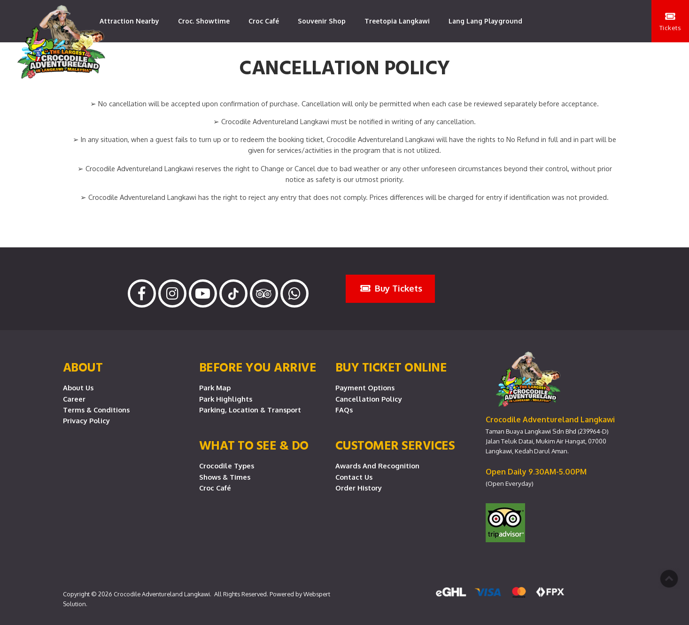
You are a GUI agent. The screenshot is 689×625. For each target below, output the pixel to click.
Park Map (215, 387)
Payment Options (365, 387)
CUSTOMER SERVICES (395, 444)
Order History (358, 487)
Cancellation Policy (368, 399)
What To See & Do (254, 444)
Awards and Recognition (377, 465)
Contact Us (353, 477)
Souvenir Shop (322, 21)
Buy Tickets (391, 288)
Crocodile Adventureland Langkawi (162, 594)
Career (74, 399)
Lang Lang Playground (485, 21)
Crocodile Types (226, 465)
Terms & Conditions (96, 409)
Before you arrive (258, 366)
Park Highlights (225, 399)
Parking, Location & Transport (250, 409)
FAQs (344, 409)
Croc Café (263, 21)
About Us (78, 387)
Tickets (670, 22)
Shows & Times (224, 477)
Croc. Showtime (204, 21)
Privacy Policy (86, 420)
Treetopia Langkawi (397, 21)
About (83, 366)
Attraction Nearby (129, 21)
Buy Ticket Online (391, 366)
